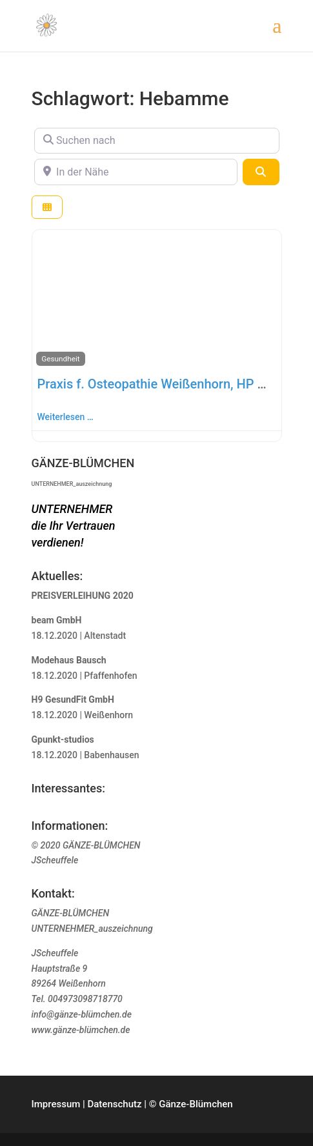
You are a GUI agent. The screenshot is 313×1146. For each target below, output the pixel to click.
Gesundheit (60, 358)
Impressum (56, 1104)
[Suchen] (261, 172)
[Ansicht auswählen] (47, 207)
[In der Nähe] (136, 172)
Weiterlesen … (65, 417)
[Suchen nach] (156, 141)
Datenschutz (114, 1104)
